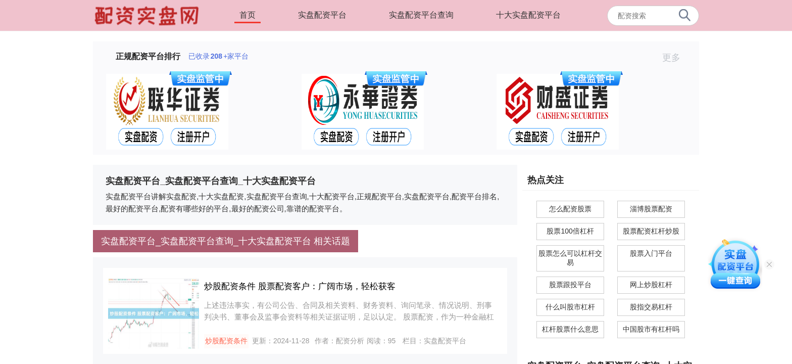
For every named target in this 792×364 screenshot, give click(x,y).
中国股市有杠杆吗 (651, 329)
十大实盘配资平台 (528, 15)
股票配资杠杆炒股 (651, 231)
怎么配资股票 (570, 209)
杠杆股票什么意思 (570, 329)
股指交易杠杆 (651, 307)
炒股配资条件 (226, 341)
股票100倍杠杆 (570, 231)
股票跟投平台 (570, 285)
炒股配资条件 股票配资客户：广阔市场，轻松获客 (299, 286)
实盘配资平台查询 (421, 15)
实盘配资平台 (322, 15)
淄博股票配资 (651, 209)
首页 (247, 15)
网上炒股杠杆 (651, 285)
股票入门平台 (651, 253)
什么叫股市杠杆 (570, 307)
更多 (675, 58)
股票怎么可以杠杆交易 (570, 257)
